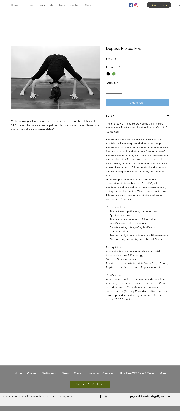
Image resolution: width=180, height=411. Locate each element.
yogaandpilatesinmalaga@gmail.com (150, 396)
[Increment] (119, 90)
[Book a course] (159, 5)
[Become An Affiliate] (90, 384)
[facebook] (131, 5)
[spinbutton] (114, 90)
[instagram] (136, 5)
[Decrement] (109, 90)
